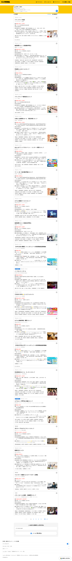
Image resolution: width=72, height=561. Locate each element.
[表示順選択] (55, 14)
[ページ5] (41, 519)
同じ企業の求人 (17, 39)
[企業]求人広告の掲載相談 (33, 555)
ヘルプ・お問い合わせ (6, 555)
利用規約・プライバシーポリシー (22, 555)
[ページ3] (36, 519)
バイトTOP (5, 551)
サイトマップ (13, 555)
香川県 (9, 551)
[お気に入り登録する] (56, 17)
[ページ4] (38, 519)
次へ (45, 519)
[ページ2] (33, 519)
